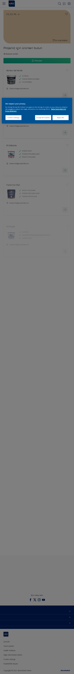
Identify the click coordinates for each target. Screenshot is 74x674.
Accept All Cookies (43, 117)
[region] (37, 111)
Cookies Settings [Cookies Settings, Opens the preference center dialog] (13, 117)
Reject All (60, 117)
